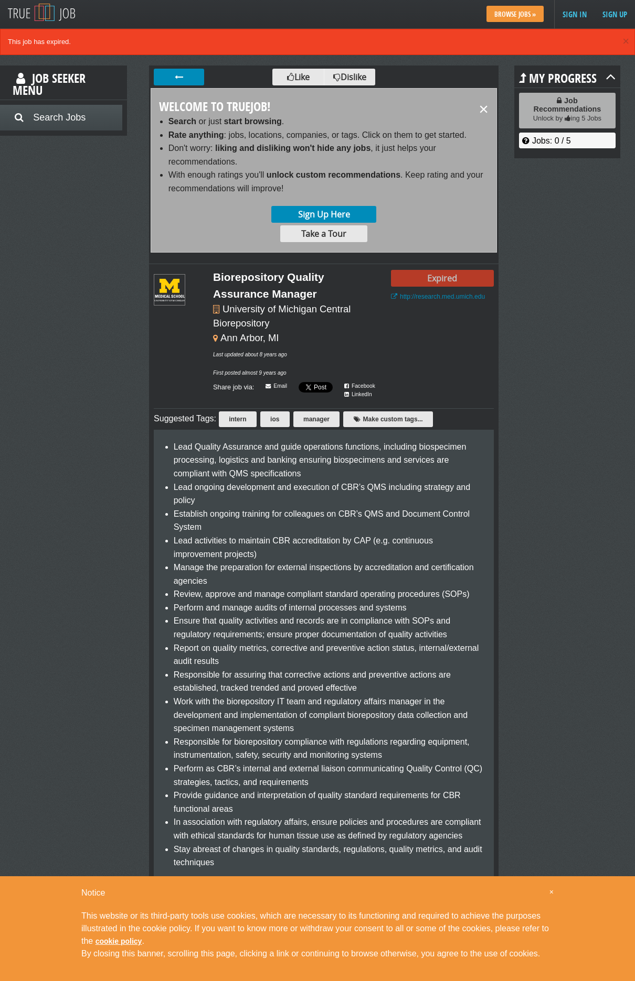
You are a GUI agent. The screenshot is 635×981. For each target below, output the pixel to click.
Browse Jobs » (515, 14)
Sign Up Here (324, 214)
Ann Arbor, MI (249, 337)
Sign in (575, 14)
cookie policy (119, 941)
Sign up (614, 14)
